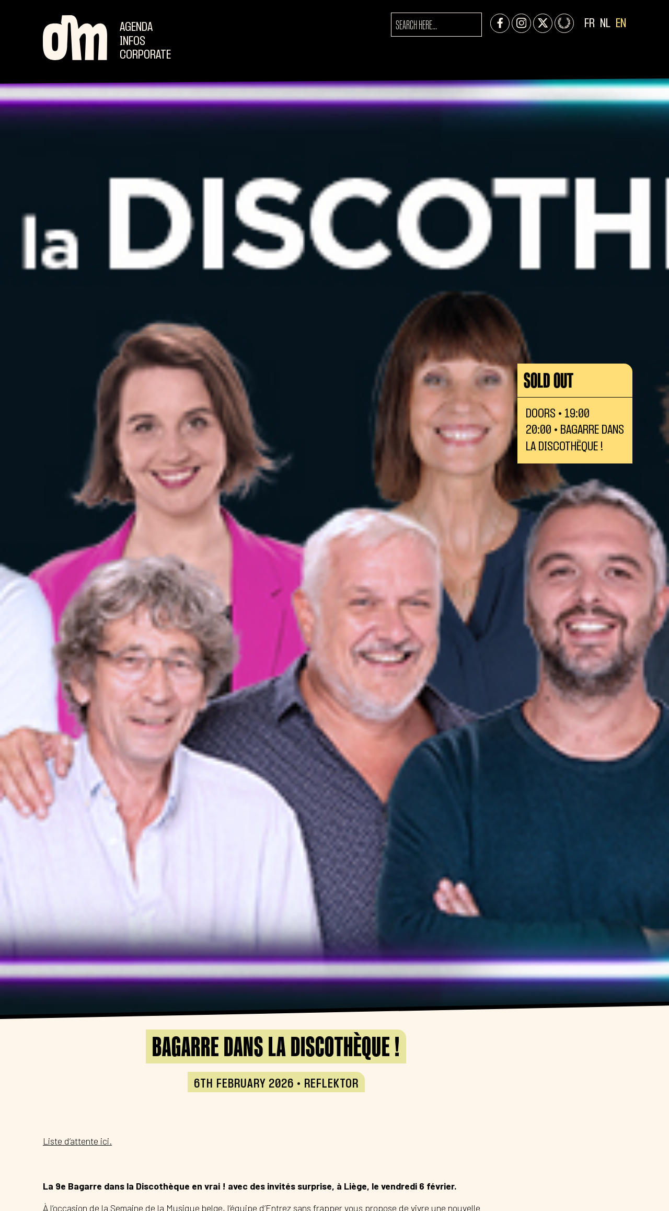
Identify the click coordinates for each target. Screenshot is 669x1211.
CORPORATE (145, 55)
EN (621, 23)
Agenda (136, 27)
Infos (132, 41)
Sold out (548, 380)
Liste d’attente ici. (77, 1141)
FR (589, 23)
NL (605, 23)
